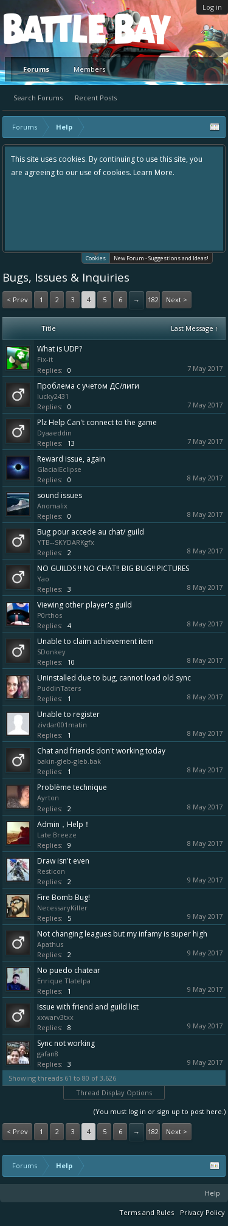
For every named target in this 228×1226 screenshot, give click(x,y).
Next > (176, 299)
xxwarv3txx (55, 1017)
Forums (36, 69)
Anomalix (52, 505)
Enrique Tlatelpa (64, 980)
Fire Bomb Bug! (63, 897)
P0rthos (49, 615)
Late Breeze (57, 834)
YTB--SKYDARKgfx (65, 542)
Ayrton (48, 797)
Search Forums (38, 97)
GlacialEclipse (59, 469)
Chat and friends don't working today (101, 751)
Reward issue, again (71, 459)
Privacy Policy (202, 1212)
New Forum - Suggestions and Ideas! (161, 258)
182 (153, 299)
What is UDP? (59, 349)
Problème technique (72, 787)
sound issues (59, 495)
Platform (48, 28)
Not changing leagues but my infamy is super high (122, 934)
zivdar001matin (62, 724)
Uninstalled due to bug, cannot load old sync (114, 678)
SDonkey (51, 651)
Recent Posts (96, 97)
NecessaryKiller (62, 907)
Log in (212, 7)
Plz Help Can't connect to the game (97, 422)
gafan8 (47, 1053)
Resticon (51, 871)
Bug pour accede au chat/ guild (90, 532)
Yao (43, 578)
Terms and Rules (146, 1212)
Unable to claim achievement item (95, 641)
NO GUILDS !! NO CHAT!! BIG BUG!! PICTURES (113, 568)
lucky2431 (53, 396)
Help (212, 1192)
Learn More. (153, 172)
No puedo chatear (68, 970)
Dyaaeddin (54, 432)
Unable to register (68, 714)
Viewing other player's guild (84, 605)
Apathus (50, 944)
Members (89, 69)
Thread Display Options (114, 1092)
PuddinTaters (59, 688)
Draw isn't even (63, 861)
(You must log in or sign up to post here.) (160, 1111)
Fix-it (45, 359)
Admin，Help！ (64, 824)
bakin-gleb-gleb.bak (69, 761)
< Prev (17, 299)
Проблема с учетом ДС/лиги (88, 386)
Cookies (96, 257)
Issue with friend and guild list (88, 1007)
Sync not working (66, 1043)
